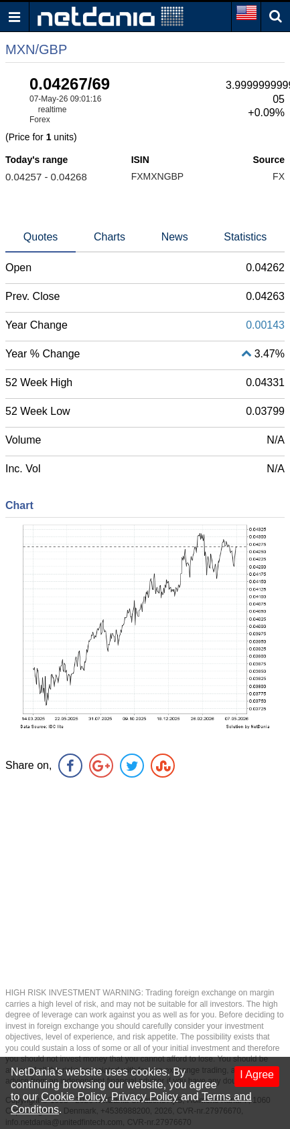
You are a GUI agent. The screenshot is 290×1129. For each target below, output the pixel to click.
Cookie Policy (73, 1096)
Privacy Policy (144, 1096)
